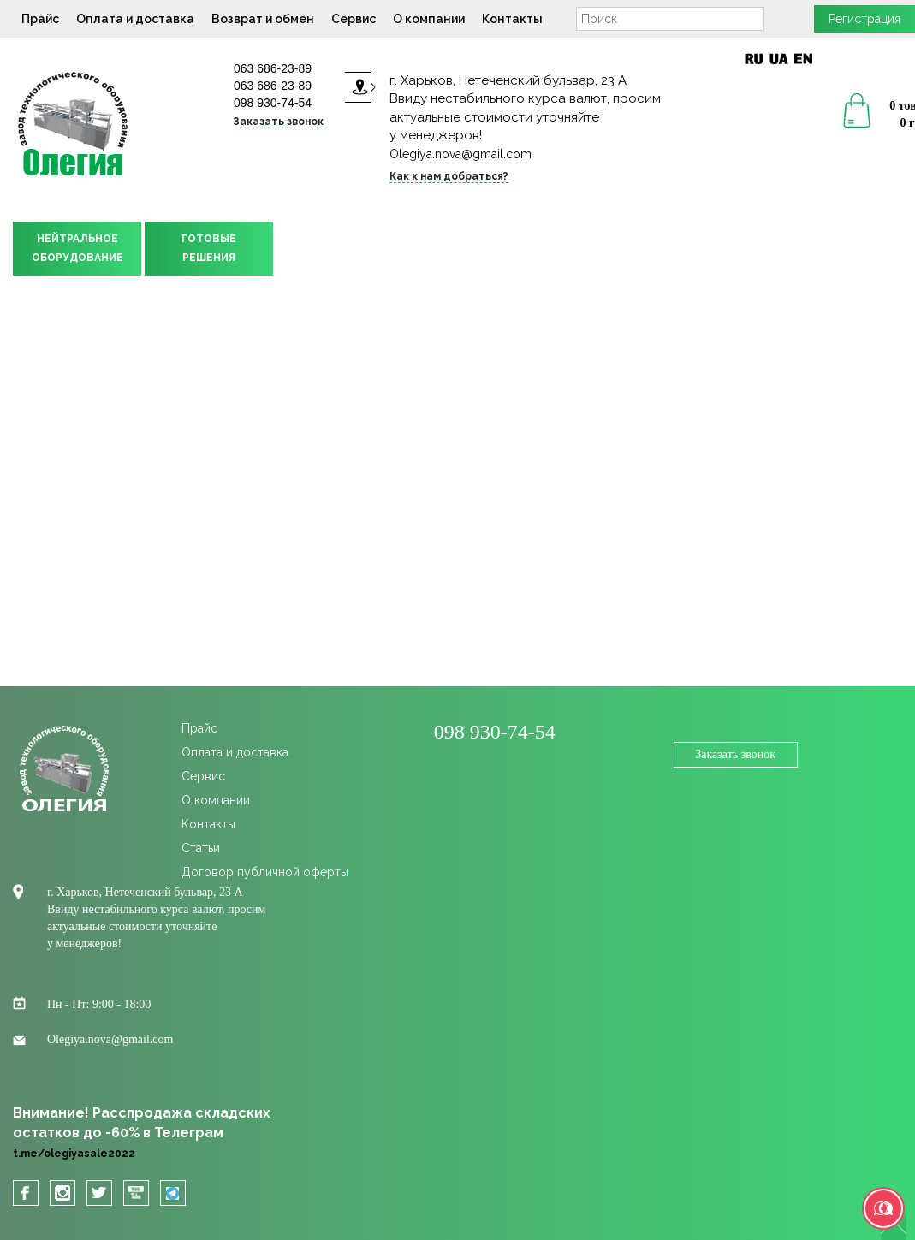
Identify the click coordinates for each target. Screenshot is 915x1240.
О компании (429, 19)
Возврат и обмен (262, 19)
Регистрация (864, 19)
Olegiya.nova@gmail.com (460, 154)
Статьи (200, 848)
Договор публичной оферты (264, 872)
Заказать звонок (278, 122)
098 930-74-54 (273, 103)
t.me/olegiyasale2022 (74, 1154)
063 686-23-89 (273, 68)
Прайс (40, 19)
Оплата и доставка (135, 19)
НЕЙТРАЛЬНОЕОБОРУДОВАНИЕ (77, 248)
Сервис (353, 19)
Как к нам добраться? (448, 176)
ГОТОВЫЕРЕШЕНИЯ (208, 248)
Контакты (512, 19)
